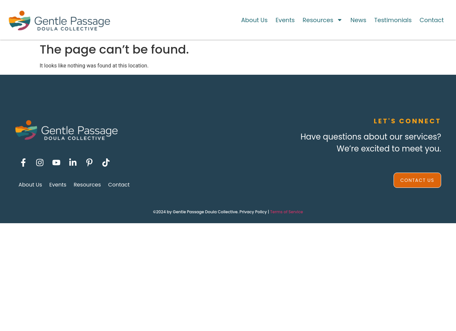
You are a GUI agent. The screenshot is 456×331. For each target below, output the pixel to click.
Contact (432, 20)
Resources (323, 20)
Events (285, 20)
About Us (254, 20)
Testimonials (393, 20)
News (358, 20)
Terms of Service (286, 212)
